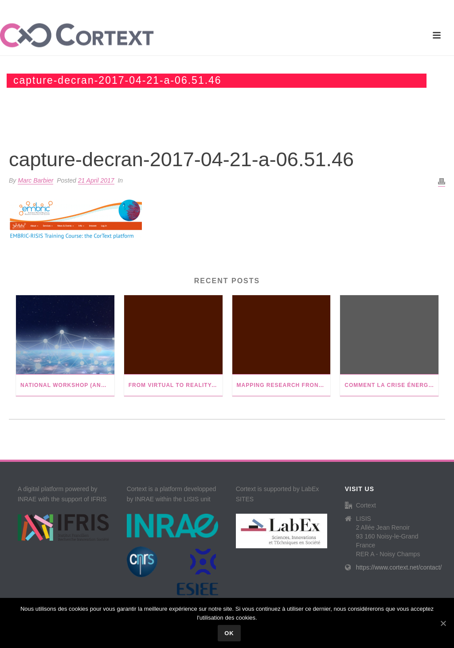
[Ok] (442, 623)
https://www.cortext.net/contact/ (399, 567)
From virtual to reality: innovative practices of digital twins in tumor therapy (176, 385)
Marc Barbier (35, 180)
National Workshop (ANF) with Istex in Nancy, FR (67, 385)
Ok (229, 633)
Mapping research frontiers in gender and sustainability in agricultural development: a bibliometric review (284, 385)
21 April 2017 (96, 180)
